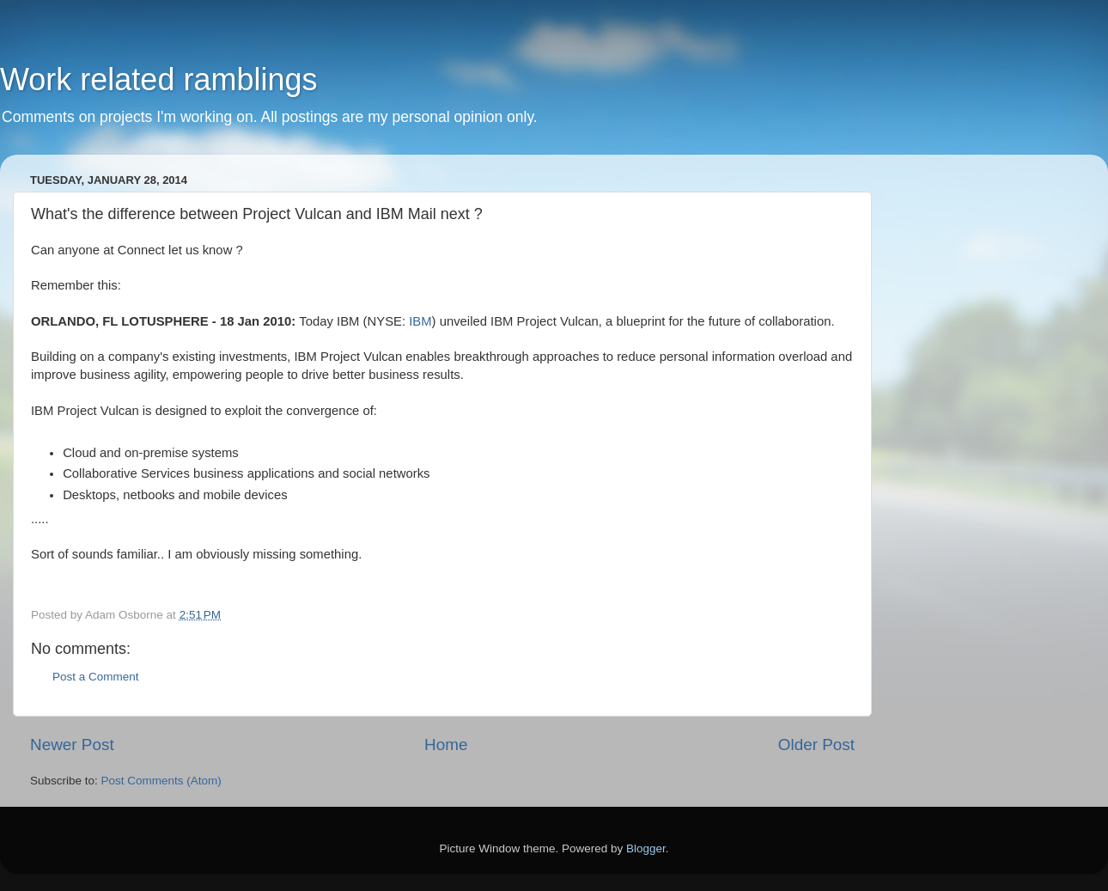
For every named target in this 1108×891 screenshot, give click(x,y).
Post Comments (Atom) (161, 780)
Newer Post (72, 744)
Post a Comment (95, 676)
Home (445, 744)
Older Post (816, 744)
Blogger (646, 848)
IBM (420, 321)
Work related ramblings (158, 79)
